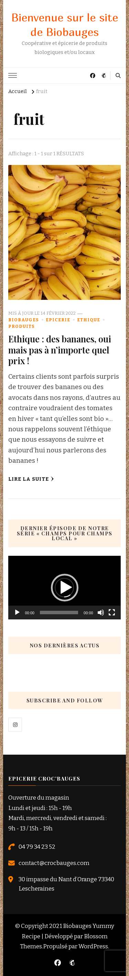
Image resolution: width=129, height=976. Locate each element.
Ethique (88, 319)
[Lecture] (17, 612)
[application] (64, 587)
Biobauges (23, 319)
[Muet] (100, 612)
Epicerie (58, 319)
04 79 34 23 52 (37, 846)
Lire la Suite (31, 479)
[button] (64, 587)
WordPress (93, 946)
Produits (21, 326)
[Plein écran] (111, 612)
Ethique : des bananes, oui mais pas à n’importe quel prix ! (59, 349)
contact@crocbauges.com (54, 862)
